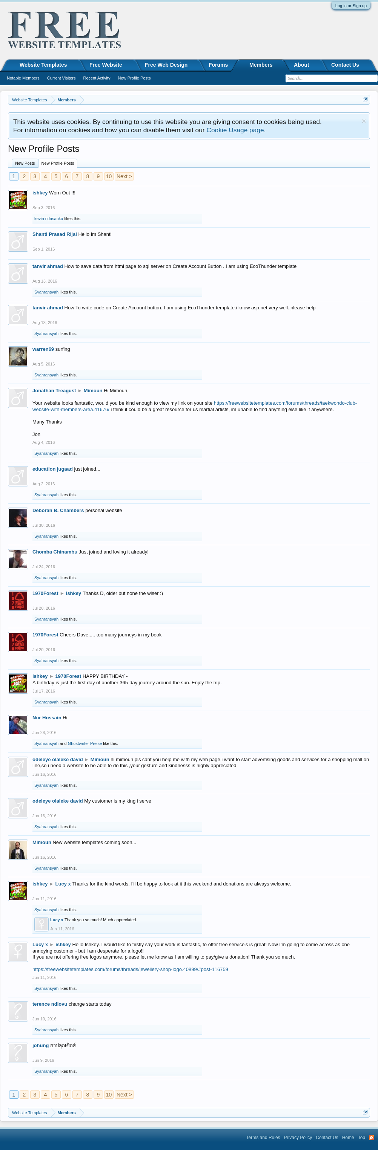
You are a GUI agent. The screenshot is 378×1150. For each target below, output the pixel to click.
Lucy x (63, 884)
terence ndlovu (49, 1004)
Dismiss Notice (364, 121)
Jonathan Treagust (54, 390)
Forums (218, 65)
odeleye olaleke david (57, 759)
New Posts (25, 163)
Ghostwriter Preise (85, 743)
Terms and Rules (263, 1137)
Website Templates (43, 65)
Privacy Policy (298, 1137)
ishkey (40, 193)
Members (260, 65)
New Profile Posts (57, 163)
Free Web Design (166, 65)
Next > (124, 176)
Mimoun (93, 390)
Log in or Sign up (351, 5)
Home (348, 1137)
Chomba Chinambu (54, 552)
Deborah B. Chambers (58, 510)
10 (109, 176)
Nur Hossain (46, 717)
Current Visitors (61, 78)
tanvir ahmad (47, 266)
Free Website (105, 65)
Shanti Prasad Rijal (54, 234)
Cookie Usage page (235, 130)
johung (40, 1045)
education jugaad (52, 469)
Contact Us (345, 65)
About (301, 65)
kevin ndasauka (48, 218)
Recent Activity (96, 78)
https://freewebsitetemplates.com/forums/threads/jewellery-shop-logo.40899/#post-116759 (130, 969)
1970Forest (45, 593)
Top (361, 1137)
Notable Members (23, 78)
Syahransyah (46, 292)
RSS (371, 1137)
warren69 (43, 349)
